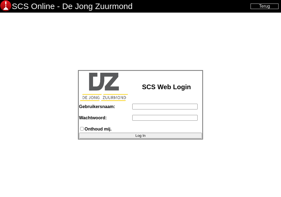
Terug (264, 6)
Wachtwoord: (93, 117)
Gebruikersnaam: (97, 106)
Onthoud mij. (98, 129)
